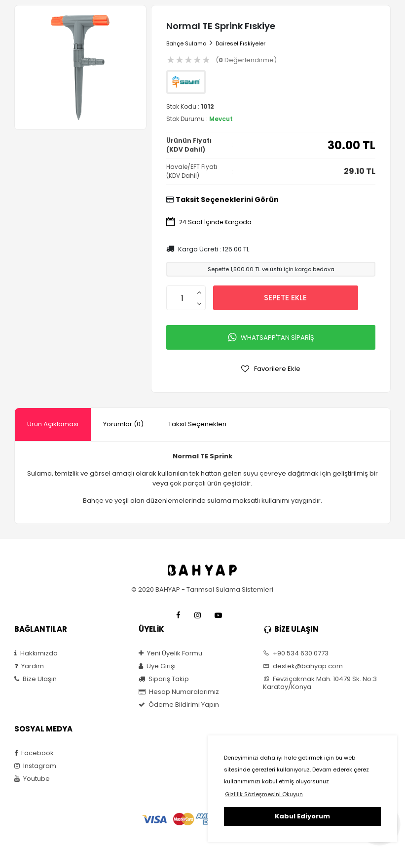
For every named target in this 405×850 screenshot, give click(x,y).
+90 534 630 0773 (296, 653)
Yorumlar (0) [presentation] (123, 424)
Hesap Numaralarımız (179, 692)
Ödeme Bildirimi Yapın (179, 705)
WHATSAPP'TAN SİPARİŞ (271, 337)
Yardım (29, 666)
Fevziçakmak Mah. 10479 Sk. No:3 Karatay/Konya (320, 683)
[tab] (53, 424)
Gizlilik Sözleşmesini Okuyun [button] (264, 794)
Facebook (34, 753)
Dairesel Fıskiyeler (240, 43)
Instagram (35, 766)
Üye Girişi (157, 666)
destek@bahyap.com (303, 666)
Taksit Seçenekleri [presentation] (197, 424)
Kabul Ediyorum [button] (302, 816)
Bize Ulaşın (35, 679)
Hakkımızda (36, 653)
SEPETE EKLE (285, 297)
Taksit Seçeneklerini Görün (227, 199)
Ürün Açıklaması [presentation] (52, 424)
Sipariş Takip (164, 679)
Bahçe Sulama (186, 43)
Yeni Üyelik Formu (170, 653)
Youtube (32, 779)
